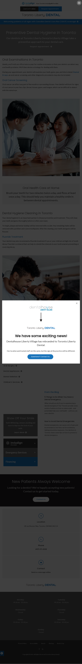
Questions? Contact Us (40, 357)
